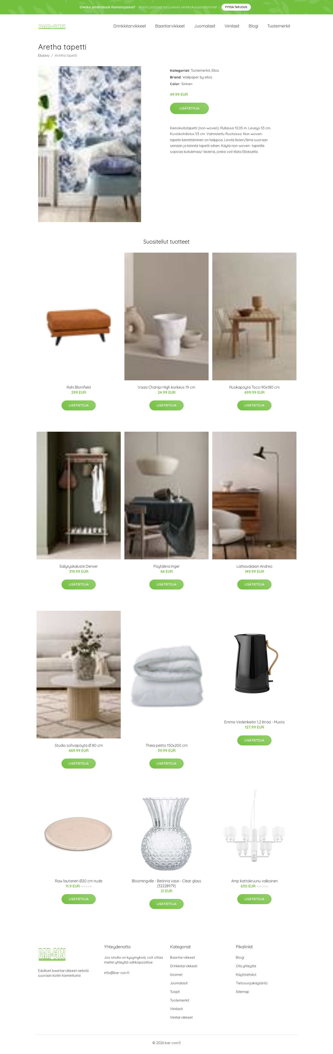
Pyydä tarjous (236, 7)
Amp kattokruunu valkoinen (254, 884)
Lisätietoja (189, 111)
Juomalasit (204, 27)
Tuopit (175, 995)
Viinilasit (232, 27)
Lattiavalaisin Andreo (254, 569)
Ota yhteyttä (246, 969)
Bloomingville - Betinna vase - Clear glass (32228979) (166, 886)
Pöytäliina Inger (167, 569)
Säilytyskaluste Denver (78, 569)
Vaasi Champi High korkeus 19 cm (166, 390)
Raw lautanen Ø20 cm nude (78, 884)
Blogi (253, 27)
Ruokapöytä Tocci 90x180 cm (254, 390)
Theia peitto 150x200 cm (167, 748)
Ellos (215, 73)
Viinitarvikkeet (181, 1020)
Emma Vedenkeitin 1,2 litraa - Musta (254, 725)
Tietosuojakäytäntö (252, 986)
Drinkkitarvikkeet (129, 27)
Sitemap (242, 995)
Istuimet (176, 978)
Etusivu (43, 58)
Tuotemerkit (278, 27)
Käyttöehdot (246, 978)
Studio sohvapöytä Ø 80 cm (79, 748)
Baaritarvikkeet (170, 27)
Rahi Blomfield (79, 390)
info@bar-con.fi (116, 976)
